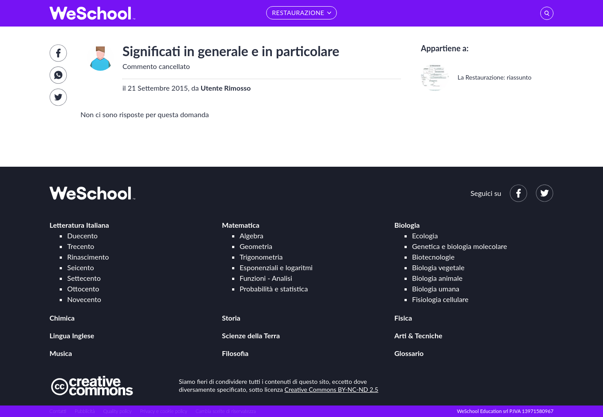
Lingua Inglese (72, 335)
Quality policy (117, 411)
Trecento (80, 246)
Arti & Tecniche (418, 335)
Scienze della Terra (251, 335)
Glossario (409, 353)
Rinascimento (88, 256)
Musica (61, 353)
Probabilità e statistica (274, 288)
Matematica (241, 225)
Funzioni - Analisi (266, 278)
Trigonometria (261, 256)
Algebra (251, 235)
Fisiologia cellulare (440, 299)
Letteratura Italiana (79, 225)
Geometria (256, 246)
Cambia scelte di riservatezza (225, 411)
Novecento (84, 299)
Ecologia (425, 235)
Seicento (80, 267)
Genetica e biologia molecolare (459, 246)
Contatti (58, 411)
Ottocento (83, 288)
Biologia (407, 225)
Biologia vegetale (438, 267)
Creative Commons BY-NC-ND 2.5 (331, 389)
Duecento (82, 235)
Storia (231, 318)
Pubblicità (85, 411)
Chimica (62, 318)
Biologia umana (435, 288)
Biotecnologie (433, 256)
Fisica (403, 318)
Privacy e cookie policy (163, 411)
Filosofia (235, 353)
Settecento (84, 278)
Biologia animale (437, 278)
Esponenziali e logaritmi (276, 267)
